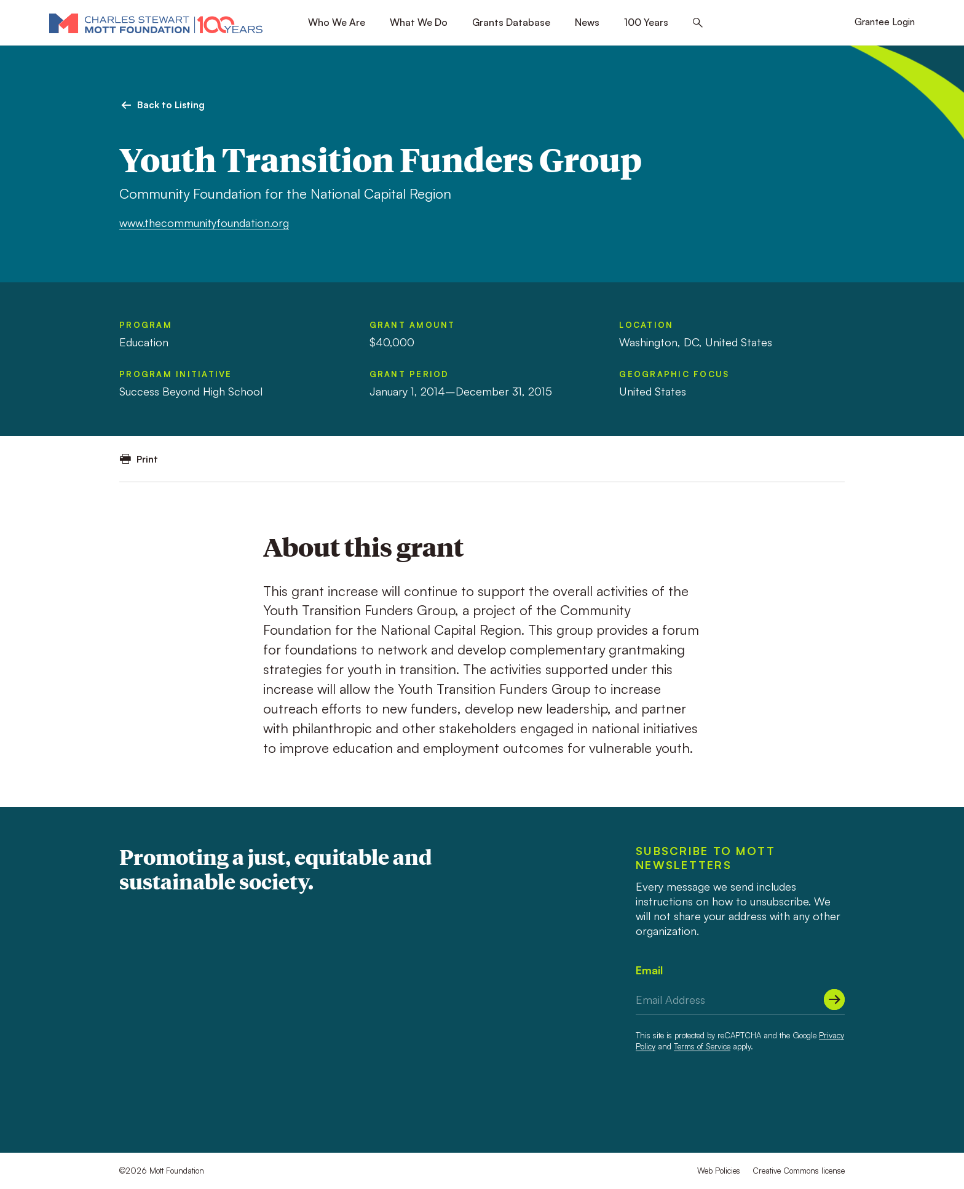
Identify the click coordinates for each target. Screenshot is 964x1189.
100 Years (646, 22)
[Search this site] (698, 23)
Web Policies (718, 1170)
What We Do (419, 22)
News (587, 22)
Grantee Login (885, 22)
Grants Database (511, 22)
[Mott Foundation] (156, 22)
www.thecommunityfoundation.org (204, 222)
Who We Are (336, 22)
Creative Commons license (799, 1170)
